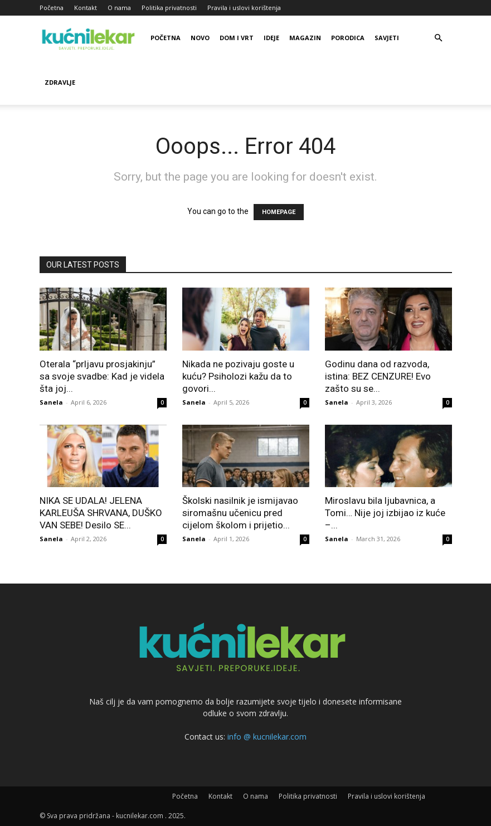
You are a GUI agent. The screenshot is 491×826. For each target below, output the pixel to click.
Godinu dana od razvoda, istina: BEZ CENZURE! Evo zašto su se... (378, 376)
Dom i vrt (237, 37)
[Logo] (90, 38)
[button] (438, 38)
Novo (200, 37)
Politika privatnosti (169, 7)
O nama (119, 7)
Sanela (51, 402)
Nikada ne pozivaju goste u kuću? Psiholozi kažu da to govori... (238, 376)
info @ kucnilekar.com (267, 736)
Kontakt (85, 7)
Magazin (305, 37)
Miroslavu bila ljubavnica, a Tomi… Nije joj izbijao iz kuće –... (385, 513)
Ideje (271, 37)
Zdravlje (60, 82)
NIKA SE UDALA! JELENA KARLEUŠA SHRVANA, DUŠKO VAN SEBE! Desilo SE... (101, 513)
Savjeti (387, 37)
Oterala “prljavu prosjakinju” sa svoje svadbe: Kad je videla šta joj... (102, 376)
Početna (52, 7)
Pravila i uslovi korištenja (244, 7)
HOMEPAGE (278, 212)
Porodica (347, 37)
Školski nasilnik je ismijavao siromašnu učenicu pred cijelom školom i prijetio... (240, 513)
